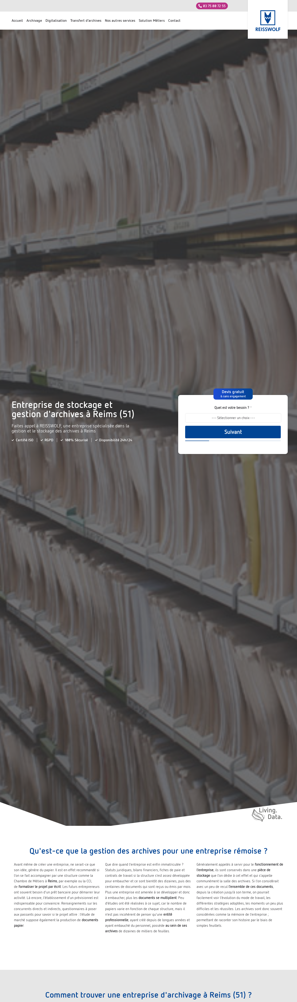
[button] (233, 394)
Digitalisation (56, 20)
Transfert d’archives (85, 20)
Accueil (17, 20)
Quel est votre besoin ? (233, 407)
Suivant (233, 432)
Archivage (34, 20)
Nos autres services (120, 20)
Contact (174, 20)
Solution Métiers (152, 20)
